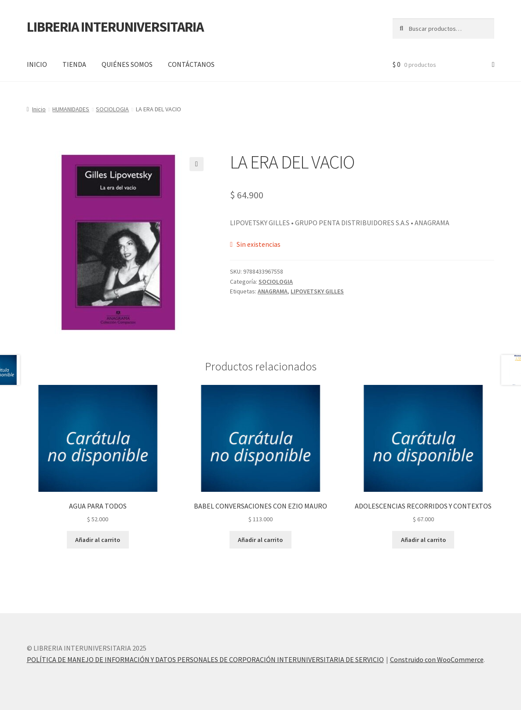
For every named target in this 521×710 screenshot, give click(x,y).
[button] (196, 164)
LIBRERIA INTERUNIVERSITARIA (115, 27)
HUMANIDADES (70, 109)
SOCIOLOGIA (112, 109)
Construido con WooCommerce (437, 659)
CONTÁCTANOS (191, 64)
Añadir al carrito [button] (97, 540)
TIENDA (74, 64)
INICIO (37, 64)
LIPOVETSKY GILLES (317, 291)
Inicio (39, 109)
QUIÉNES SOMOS (127, 64)
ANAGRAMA (273, 291)
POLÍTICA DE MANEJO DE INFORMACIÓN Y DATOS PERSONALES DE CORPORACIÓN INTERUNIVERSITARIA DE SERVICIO (205, 659)
